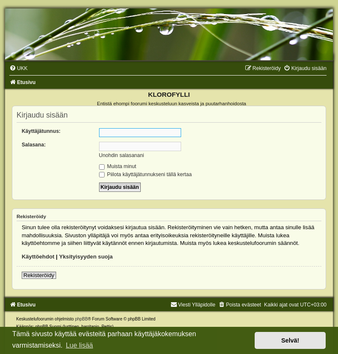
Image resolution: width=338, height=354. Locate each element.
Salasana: (33, 145)
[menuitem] (18, 68)
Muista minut (117, 166)
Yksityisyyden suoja (86, 256)
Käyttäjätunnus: (41, 131)
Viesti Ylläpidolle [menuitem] (193, 305)
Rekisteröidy (38, 275)
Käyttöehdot (38, 256)
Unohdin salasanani (121, 155)
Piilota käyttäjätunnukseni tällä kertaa (145, 174)
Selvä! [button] (290, 340)
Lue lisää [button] (79, 345)
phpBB (81, 319)
